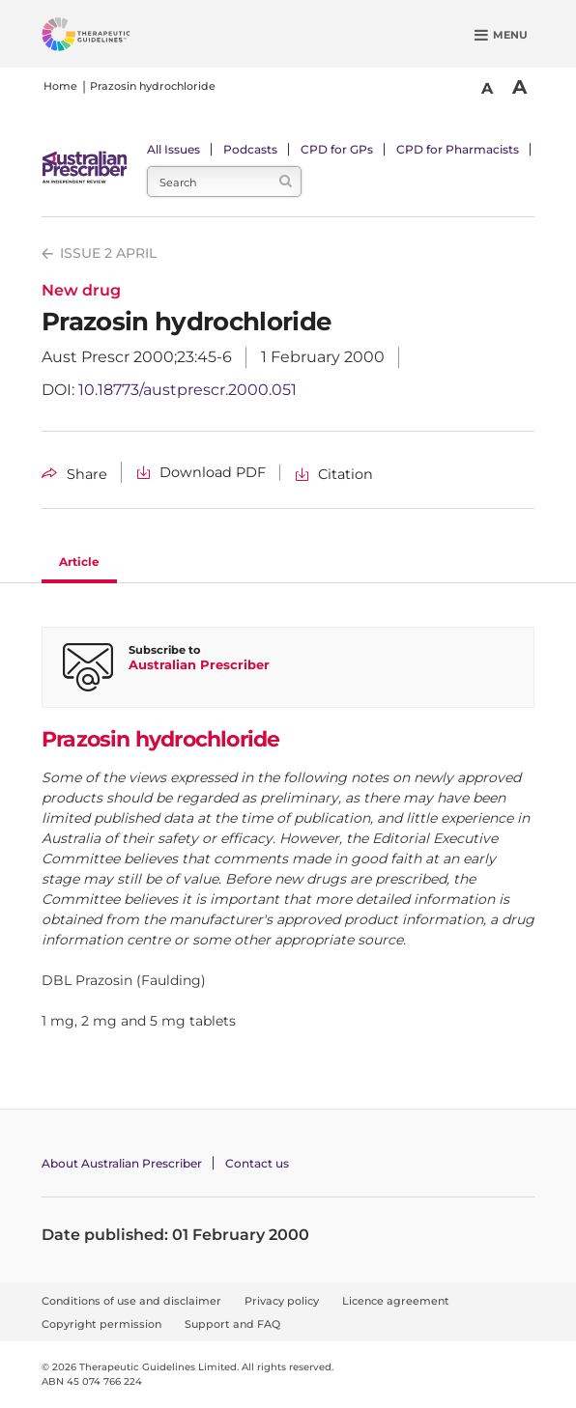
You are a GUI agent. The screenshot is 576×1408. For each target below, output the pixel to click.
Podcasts (250, 149)
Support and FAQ (232, 1324)
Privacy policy (282, 1301)
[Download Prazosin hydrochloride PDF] (201, 473)
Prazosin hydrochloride (153, 86)
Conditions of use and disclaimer (131, 1301)
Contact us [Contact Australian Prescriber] (257, 1163)
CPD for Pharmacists (457, 149)
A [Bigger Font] (519, 87)
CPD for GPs (337, 149)
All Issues (173, 149)
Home (60, 86)
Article (79, 561)
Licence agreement (395, 1301)
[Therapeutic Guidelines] (109, 37)
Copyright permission (101, 1324)
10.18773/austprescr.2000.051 (187, 389)
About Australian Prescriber (122, 1163)
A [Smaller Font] (487, 88)
